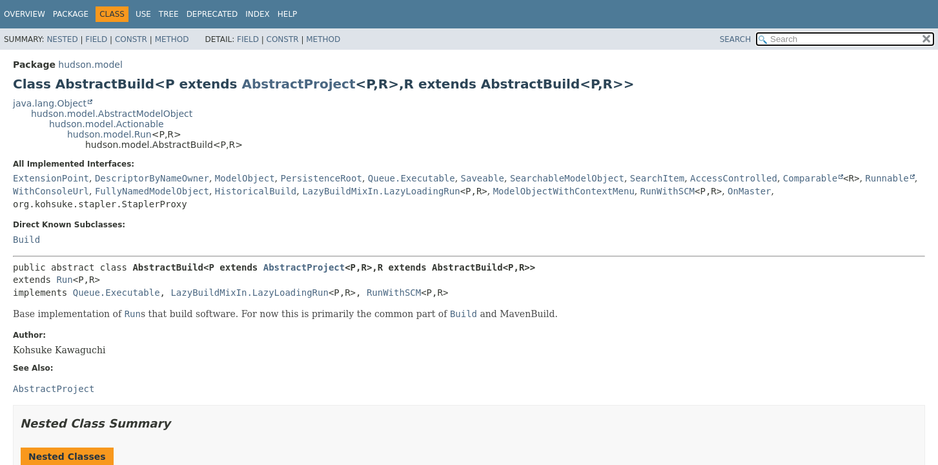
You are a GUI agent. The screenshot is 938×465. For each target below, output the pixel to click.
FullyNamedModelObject (152, 191)
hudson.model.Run (109, 134)
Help (288, 14)
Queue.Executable (411, 178)
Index (257, 14)
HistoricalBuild (255, 191)
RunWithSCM (667, 191)
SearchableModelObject (567, 178)
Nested (61, 39)
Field (96, 39)
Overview (24, 14)
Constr (131, 39)
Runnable (886, 178)
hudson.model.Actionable (106, 124)
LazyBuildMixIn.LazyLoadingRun (381, 191)
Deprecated (212, 14)
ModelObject (245, 178)
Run (64, 279)
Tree (169, 14)
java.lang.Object (50, 103)
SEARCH (735, 39)
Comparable (810, 178)
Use (143, 14)
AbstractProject (298, 84)
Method (172, 39)
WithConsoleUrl (51, 191)
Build (26, 239)
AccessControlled (733, 178)
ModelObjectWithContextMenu (564, 191)
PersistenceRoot (321, 178)
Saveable (482, 178)
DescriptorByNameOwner (152, 178)
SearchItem (657, 178)
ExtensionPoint (51, 178)
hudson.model (90, 64)
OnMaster (749, 191)
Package (70, 14)
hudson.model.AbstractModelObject (111, 113)
